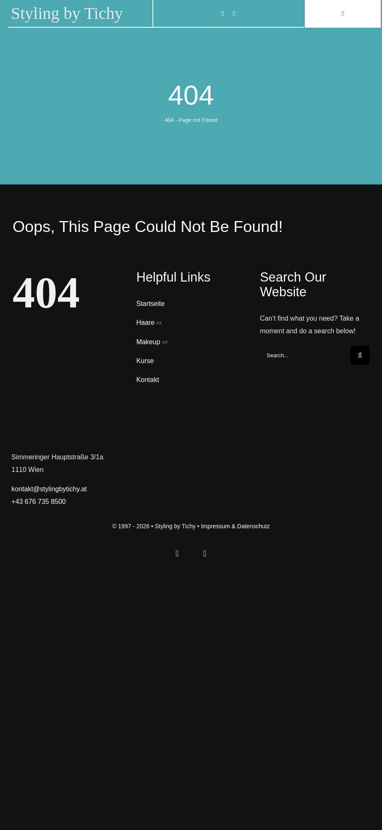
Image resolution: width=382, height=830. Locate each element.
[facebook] (223, 13)
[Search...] (305, 355)
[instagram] (234, 13)
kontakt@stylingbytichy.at (49, 489)
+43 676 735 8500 (38, 501)
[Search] (360, 355)
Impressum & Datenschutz (235, 526)
